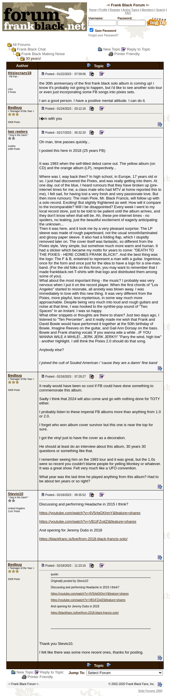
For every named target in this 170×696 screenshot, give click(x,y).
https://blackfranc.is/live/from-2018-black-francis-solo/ (83, 539)
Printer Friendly (127, 54)
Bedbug (15, 107)
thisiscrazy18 (19, 73)
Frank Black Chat (31, 49)
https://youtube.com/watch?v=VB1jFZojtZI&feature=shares (87, 521)
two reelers (18, 131)
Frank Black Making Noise (43, 54)
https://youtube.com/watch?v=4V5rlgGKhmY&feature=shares (89, 513)
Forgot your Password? (103, 35)
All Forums (21, 44)
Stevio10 (15, 494)
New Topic (111, 49)
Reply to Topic (138, 49)
